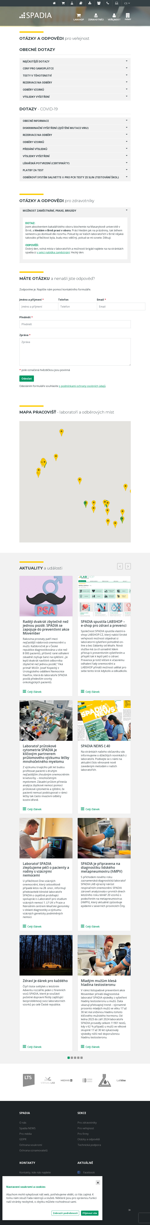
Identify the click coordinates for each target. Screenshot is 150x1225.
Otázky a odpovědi (89, 1139)
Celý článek (32, 692)
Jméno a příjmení (30, 299)
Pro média (25, 1134)
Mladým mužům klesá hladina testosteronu (98, 982)
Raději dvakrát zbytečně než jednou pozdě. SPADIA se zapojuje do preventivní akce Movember (46, 627)
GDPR (22, 1139)
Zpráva (23, 335)
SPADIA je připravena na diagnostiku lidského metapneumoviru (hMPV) (101, 867)
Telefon (63, 299)
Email (100, 299)
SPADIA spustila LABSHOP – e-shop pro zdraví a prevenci (103, 623)
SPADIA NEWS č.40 (95, 746)
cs (127, 3)
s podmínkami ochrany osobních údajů (82, 386)
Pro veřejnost (86, 1128)
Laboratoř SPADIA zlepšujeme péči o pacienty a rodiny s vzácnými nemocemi (46, 869)
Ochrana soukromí (30, 1145)
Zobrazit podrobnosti (65, 1213)
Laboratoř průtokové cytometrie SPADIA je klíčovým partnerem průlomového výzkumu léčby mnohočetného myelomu (46, 754)
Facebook (86, 1172)
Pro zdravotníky (87, 1122)
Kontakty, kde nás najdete (35, 1172)
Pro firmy (83, 1134)
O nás (22, 1122)
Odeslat (26, 378)
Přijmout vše (90, 1213)
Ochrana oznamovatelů (33, 1150)
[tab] (75, 61)
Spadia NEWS (27, 1128)
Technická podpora (89, 1145)
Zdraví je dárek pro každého (45, 980)
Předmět (25, 317)
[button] (78, 17)
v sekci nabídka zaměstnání (53, 252)
